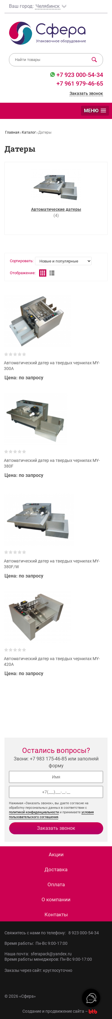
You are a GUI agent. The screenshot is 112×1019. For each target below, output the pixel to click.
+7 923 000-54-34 (79, 74)
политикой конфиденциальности (34, 812)
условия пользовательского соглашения (51, 814)
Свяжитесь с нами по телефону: (36, 932)
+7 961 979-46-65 (79, 83)
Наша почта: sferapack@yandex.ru (38, 953)
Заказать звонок (86, 93)
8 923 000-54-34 (83, 932)
